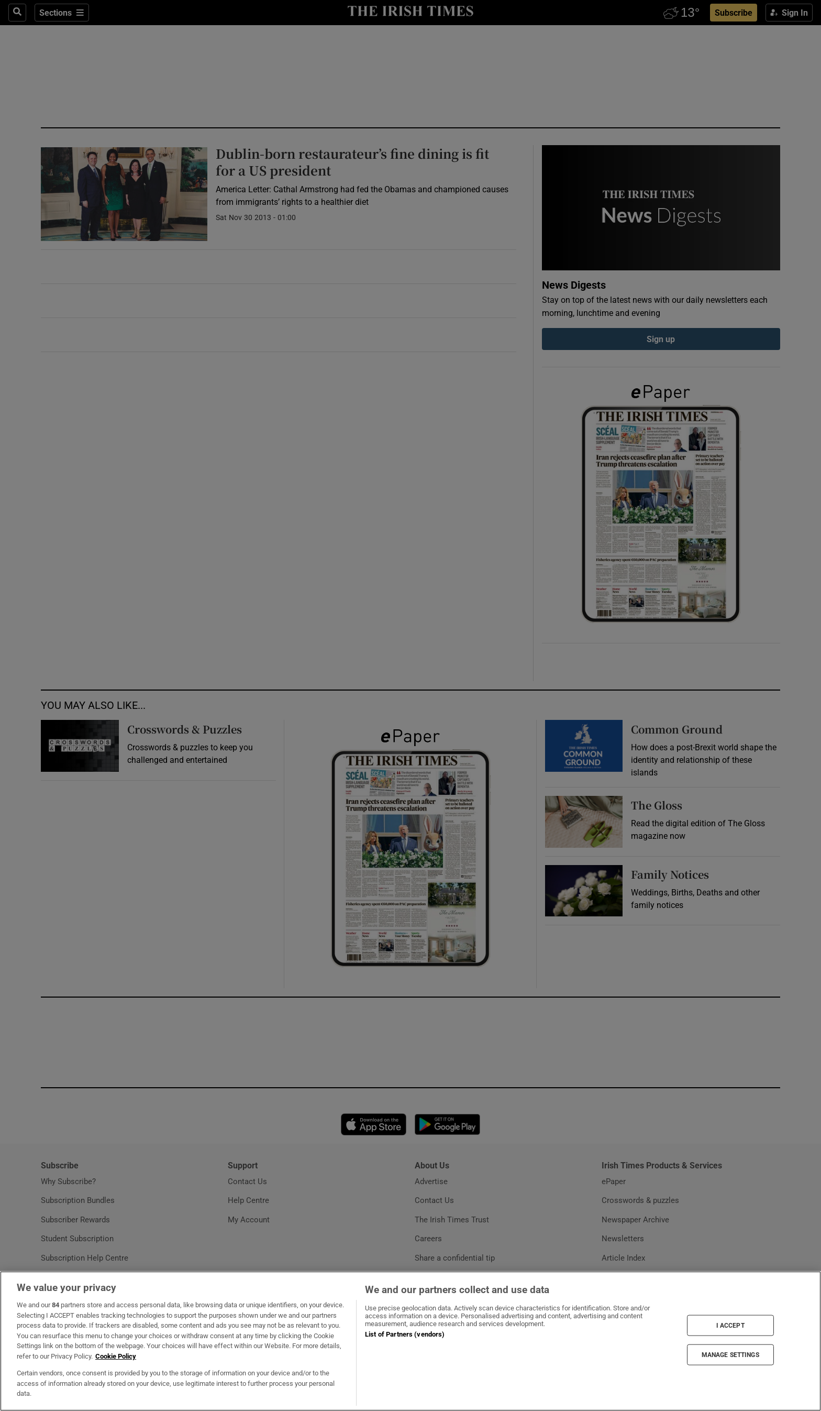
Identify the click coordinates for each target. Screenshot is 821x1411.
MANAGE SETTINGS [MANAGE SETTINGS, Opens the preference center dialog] (730, 1355)
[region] (410, 1341)
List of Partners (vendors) (405, 1334)
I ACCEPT (730, 1325)
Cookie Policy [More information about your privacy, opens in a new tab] (115, 1356)
